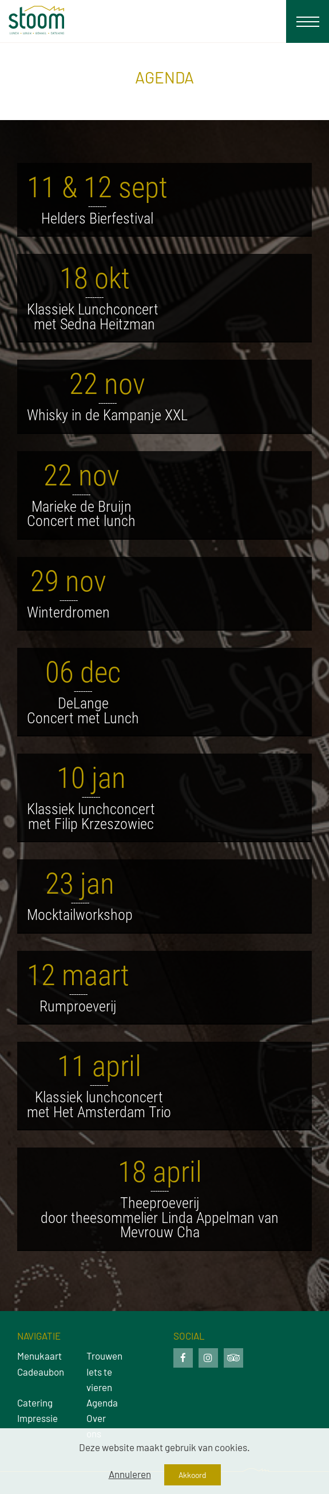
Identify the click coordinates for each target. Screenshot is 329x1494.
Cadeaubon (34, 1371)
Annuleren (130, 1474)
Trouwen (103, 1355)
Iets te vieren (99, 1379)
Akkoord (192, 1475)
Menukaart (34, 1355)
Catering (34, 1402)
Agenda (102, 1402)
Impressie (34, 1418)
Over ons (96, 1425)
